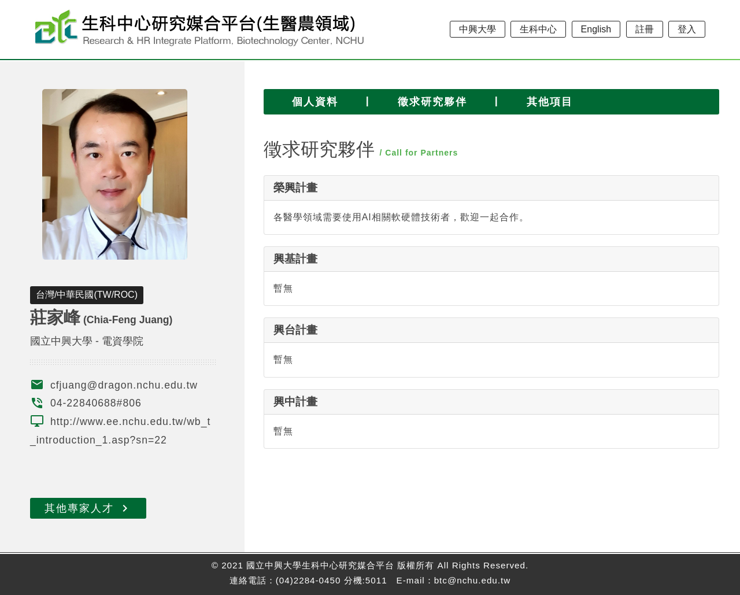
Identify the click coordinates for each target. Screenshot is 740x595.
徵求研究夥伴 (432, 102)
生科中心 (538, 29)
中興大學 (477, 29)
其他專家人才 (88, 508)
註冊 (644, 29)
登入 (687, 29)
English (596, 29)
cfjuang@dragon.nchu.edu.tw (124, 385)
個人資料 (315, 102)
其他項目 (550, 102)
